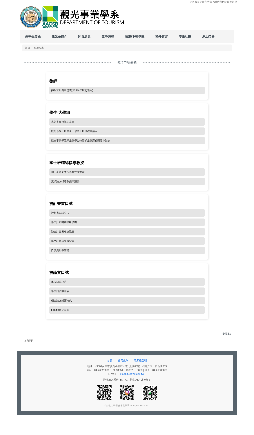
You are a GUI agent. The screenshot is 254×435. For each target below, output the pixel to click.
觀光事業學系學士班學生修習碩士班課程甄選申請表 (80, 149)
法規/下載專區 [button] (134, 36)
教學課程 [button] (107, 36)
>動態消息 (231, 1)
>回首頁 (195, 1)
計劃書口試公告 (60, 221)
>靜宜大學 (206, 1)
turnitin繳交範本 (60, 318)
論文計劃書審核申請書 (64, 231)
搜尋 (229, 45)
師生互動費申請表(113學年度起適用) (72, 99)
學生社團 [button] (185, 36)
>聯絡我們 (219, 1)
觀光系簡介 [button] (59, 36)
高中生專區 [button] (33, 36)
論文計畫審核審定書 (62, 249)
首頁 (27, 56)
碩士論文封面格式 (61, 309)
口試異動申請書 (60, 259)
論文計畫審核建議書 (62, 240)
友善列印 (29, 349)
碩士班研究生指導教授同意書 (68, 181)
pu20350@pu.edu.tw (132, 393)
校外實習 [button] (161, 36)
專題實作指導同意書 (62, 130)
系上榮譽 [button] (208, 36)
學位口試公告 (59, 290)
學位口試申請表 (60, 300)
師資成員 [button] (84, 36)
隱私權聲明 (140, 379)
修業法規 (39, 56)
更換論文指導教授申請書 (65, 190)
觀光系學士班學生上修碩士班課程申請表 (74, 140)
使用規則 (123, 379)
